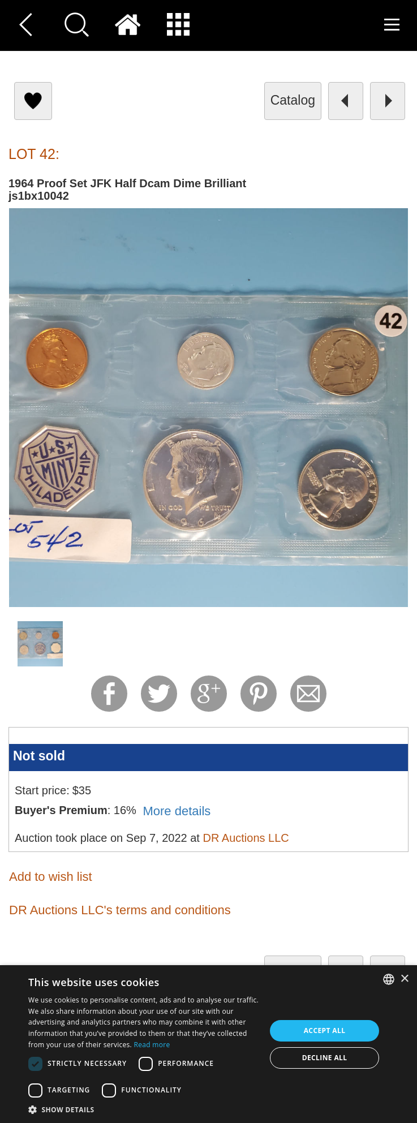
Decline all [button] (324, 1057)
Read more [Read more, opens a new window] (152, 1044)
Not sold (39, 755)
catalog (292, 100)
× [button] (404, 979)
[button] (143, 1109)
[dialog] (208, 1044)
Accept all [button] (325, 1030)
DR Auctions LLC (246, 838)
